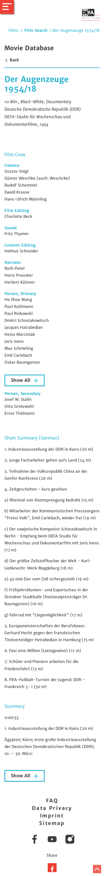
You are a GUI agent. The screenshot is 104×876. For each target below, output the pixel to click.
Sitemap (52, 823)
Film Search (35, 30)
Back (11, 59)
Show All (21, 380)
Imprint (52, 815)
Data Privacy (52, 808)
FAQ (52, 800)
